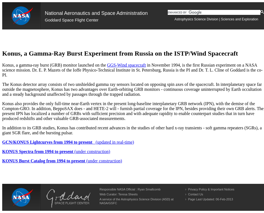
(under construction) (56, 151)
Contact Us (195, 194)
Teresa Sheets (128, 194)
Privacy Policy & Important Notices (211, 189)
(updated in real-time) (68, 142)
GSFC (113, 203)
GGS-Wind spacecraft (126, 65)
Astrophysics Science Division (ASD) (145, 199)
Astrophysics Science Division (196, 19)
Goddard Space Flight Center (71, 20)
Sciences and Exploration (239, 19)
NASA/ (104, 203)
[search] (214, 12)
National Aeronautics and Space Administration (96, 13)
